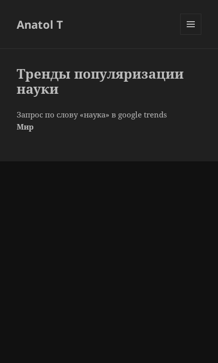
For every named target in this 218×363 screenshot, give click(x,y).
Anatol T (40, 24)
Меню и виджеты (191, 34)
